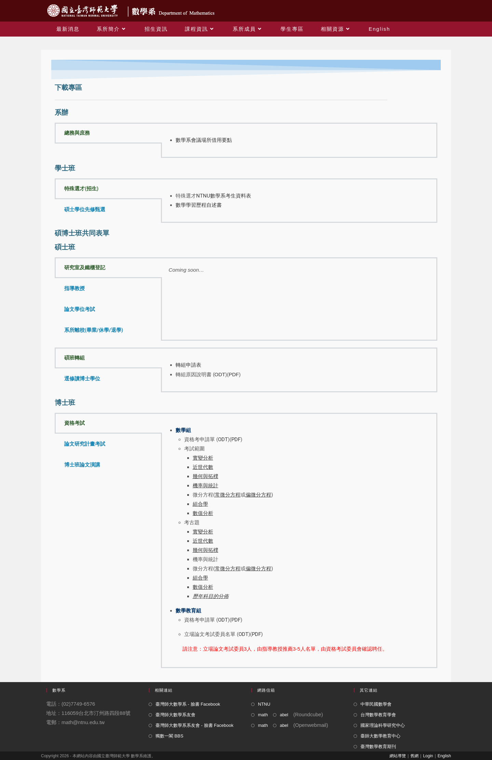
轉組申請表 (188, 365)
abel (284, 714)
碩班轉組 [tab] (74, 358)
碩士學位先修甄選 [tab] (84, 209)
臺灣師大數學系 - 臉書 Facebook (187, 704)
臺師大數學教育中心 (380, 735)
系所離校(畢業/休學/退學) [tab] (93, 330)
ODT (220, 374)
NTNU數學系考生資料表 (223, 196)
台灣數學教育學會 (378, 714)
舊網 (414, 756)
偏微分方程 (258, 569)
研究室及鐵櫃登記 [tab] (84, 267)
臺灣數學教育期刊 (378, 746)
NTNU (264, 704)
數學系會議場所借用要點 (204, 140)
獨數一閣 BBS (169, 735)
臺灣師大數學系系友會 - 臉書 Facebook (194, 725)
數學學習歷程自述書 (199, 205)
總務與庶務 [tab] (77, 133)
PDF (234, 374)
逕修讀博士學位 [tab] (82, 379)
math (263, 714)
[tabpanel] (299, 140)
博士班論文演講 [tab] (82, 465)
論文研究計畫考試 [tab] (84, 444)
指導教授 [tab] (74, 288)
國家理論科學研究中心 (382, 725)
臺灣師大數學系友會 (175, 714)
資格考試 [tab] (74, 423)
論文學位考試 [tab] (79, 309)
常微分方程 (228, 569)
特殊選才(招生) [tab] (81, 189)
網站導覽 (398, 756)
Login (428, 756)
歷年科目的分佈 (211, 596)
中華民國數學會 (376, 704)
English (444, 756)
